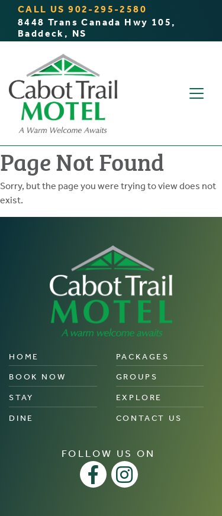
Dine (21, 418)
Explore (139, 397)
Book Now (37, 377)
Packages (142, 357)
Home (24, 357)
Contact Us (149, 418)
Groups (137, 377)
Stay (21, 397)
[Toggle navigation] (196, 93)
